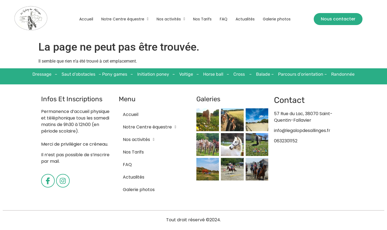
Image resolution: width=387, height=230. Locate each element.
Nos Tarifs (202, 19)
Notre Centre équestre (124, 19)
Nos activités (171, 19)
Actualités (245, 19)
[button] (125, 19)
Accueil (86, 19)
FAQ (223, 19)
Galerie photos (277, 19)
